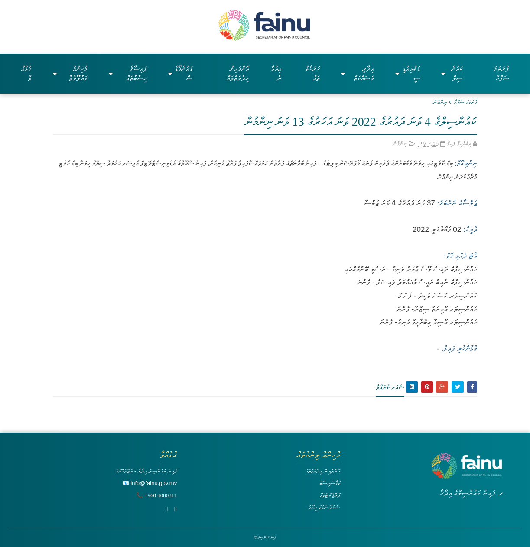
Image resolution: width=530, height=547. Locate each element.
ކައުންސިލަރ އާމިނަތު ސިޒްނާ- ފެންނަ (437, 309)
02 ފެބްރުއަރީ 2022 (437, 229)
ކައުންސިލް (452, 73)
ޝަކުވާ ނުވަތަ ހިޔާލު (324, 507)
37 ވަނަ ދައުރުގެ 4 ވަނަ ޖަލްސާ (399, 203)
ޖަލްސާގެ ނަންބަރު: (457, 203)
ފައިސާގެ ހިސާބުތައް (128, 73)
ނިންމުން (440, 102)
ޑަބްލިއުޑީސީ (407, 73)
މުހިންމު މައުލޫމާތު (70, 73)
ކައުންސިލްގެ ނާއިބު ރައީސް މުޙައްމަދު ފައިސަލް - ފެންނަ (417, 282)
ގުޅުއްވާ (26, 73)
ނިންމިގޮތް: (465, 163)
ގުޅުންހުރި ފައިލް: (459, 349)
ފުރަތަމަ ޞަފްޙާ (465, 102)
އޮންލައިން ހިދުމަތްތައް (238, 73)
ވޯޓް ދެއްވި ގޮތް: (460, 256)
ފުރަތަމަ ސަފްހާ (501, 73)
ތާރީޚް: (470, 229)
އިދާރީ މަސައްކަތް (357, 73)
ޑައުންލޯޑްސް (180, 73)
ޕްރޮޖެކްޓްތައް (330, 495)
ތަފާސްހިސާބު (329, 483)
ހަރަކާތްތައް (312, 73)
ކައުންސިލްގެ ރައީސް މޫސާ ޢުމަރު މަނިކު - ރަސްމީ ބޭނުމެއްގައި (411, 269)
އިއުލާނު (275, 73)
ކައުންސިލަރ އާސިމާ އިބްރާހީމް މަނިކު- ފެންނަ (428, 322)
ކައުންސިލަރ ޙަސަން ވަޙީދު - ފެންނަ (438, 296)
